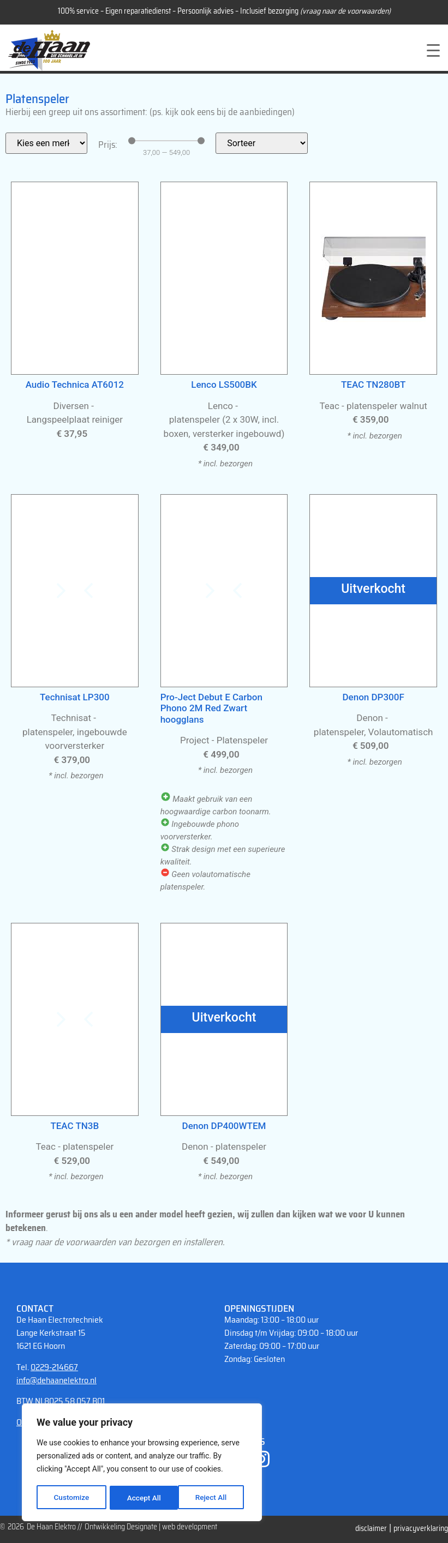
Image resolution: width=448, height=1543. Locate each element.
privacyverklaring (420, 1528)
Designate (142, 1527)
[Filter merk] (46, 143)
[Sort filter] (262, 143)
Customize (71, 1497)
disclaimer (371, 1528)
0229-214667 (54, 1367)
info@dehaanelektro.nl (56, 1380)
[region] (142, 1463)
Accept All (213, 1497)
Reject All (143, 1497)
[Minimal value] (166, 140)
